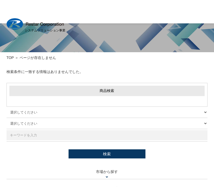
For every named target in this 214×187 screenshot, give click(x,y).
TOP (10, 58)
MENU (203, 11)
